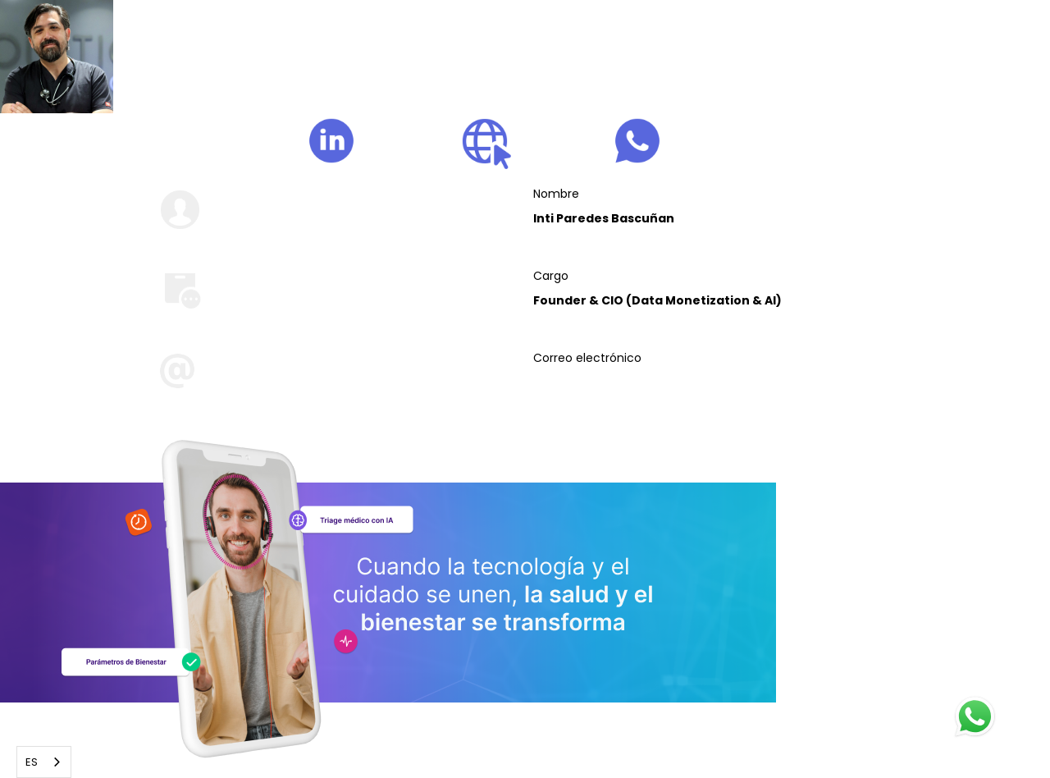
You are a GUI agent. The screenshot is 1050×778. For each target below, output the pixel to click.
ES (31, 762)
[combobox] (43, 762)
